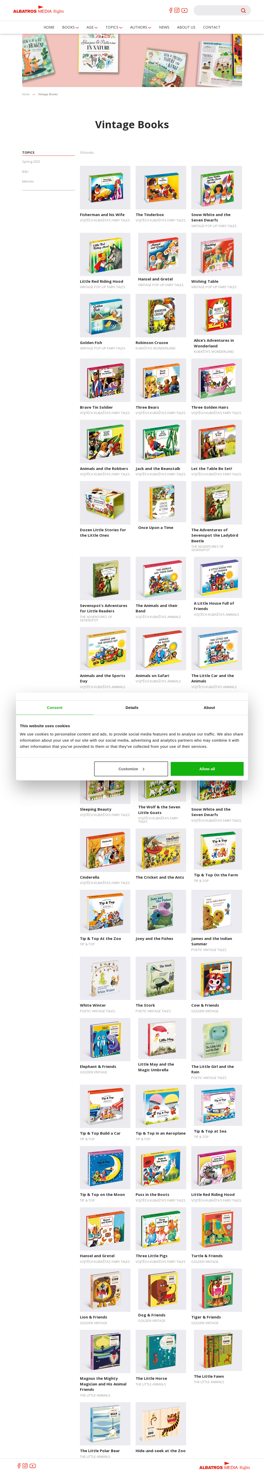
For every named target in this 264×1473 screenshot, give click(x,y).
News (164, 27)
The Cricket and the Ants (160, 877)
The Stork (145, 1005)
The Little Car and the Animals (212, 678)
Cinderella (89, 877)
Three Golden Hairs (209, 407)
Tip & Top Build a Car (100, 1133)
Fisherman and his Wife (102, 214)
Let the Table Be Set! (211, 468)
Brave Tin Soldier (96, 407)
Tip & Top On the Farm (216, 874)
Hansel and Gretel (155, 278)
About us (186, 27)
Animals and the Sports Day (102, 678)
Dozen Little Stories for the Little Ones (103, 532)
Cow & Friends (205, 1005)
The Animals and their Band (157, 608)
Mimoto (28, 181)
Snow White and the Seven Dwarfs (210, 217)
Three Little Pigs (152, 1255)
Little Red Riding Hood (101, 281)
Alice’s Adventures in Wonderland (214, 343)
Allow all (207, 768)
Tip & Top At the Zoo (100, 938)
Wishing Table (204, 281)
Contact (211, 27)
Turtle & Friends (207, 1255)
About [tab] (209, 707)
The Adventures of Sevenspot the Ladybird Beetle (214, 535)
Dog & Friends (152, 1314)
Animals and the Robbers (104, 468)
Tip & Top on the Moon (102, 1194)
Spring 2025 (31, 161)
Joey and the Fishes (154, 938)
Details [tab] (132, 707)
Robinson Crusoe (152, 342)
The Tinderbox (150, 214)
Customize (131, 768)
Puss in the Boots (152, 1194)
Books (68, 27)
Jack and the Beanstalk (158, 468)
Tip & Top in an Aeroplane (161, 1133)
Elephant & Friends (98, 1066)
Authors (138, 27)
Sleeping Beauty (95, 809)
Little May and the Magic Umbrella (156, 1066)
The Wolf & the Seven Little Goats (159, 809)
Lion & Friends (93, 1317)
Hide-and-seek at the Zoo (161, 1450)
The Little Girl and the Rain (212, 1069)
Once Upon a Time (155, 527)
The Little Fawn (209, 1376)
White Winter (93, 1005)
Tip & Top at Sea (210, 1131)
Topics (111, 27)
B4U (25, 171)
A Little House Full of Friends (214, 606)
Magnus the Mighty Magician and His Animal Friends (103, 1384)
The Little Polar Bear (100, 1450)
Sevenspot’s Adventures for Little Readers (103, 608)
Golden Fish (91, 342)
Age (90, 27)
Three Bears (147, 407)
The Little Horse (151, 1378)
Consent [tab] (55, 707)
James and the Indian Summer (211, 941)
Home (49, 27)
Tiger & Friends (206, 1317)
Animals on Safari (152, 675)
